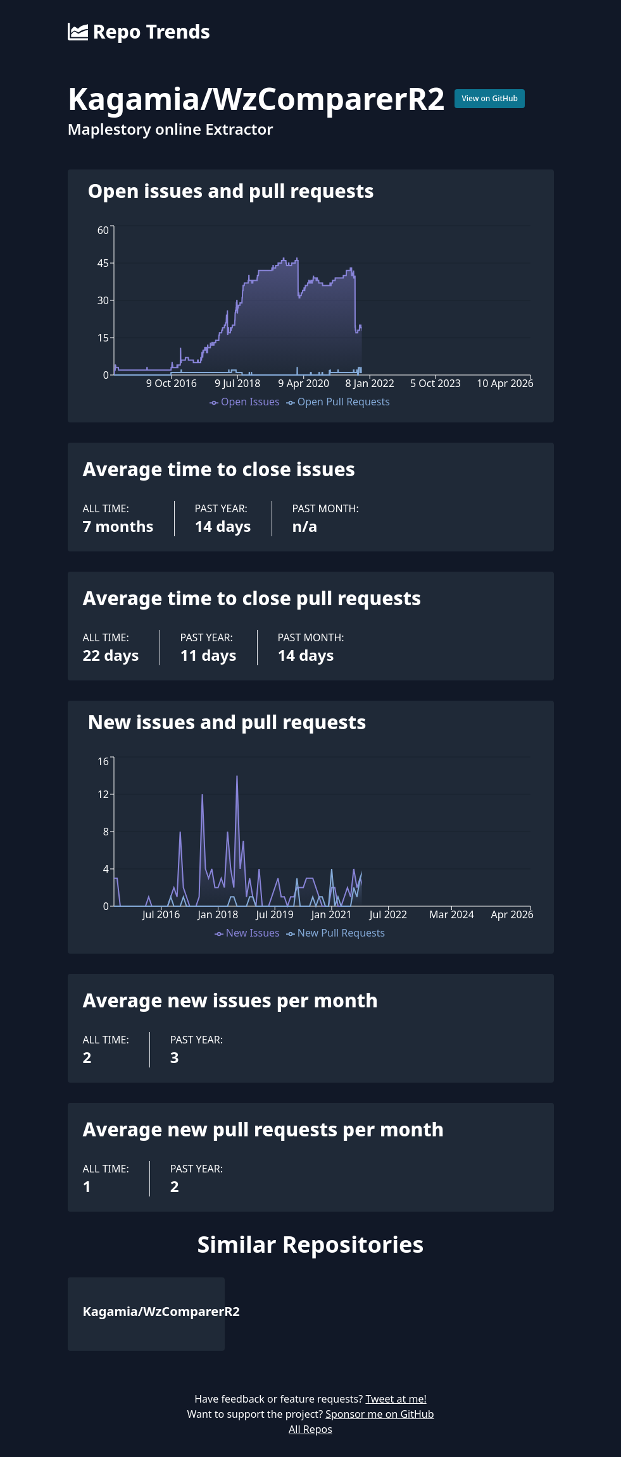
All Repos (310, 1429)
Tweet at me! (395, 1399)
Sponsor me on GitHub (379, 1414)
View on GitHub (489, 98)
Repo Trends (139, 31)
